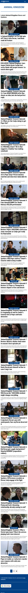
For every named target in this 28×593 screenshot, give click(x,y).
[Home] (5, 1)
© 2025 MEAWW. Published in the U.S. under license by (12, 577)
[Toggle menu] (25, 1)
